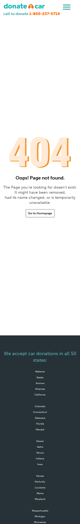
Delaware (40, 417)
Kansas (40, 475)
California (40, 394)
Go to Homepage (40, 213)
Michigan (40, 516)
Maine (40, 493)
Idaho (40, 446)
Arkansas (40, 388)
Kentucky (40, 481)
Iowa (40, 464)
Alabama (40, 371)
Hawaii (40, 441)
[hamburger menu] (66, 7)
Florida (40, 423)
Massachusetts (40, 510)
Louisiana (40, 487)
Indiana (40, 458)
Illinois (40, 452)
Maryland (40, 498)
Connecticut (40, 412)
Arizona (40, 383)
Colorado (40, 406)
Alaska (40, 377)
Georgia (40, 429)
